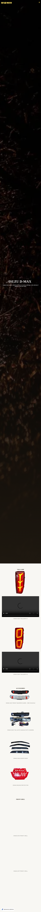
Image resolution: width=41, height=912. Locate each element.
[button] (39, 2)
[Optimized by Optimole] (7, 909)
